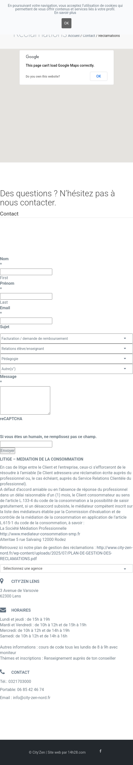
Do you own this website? (43, 76)
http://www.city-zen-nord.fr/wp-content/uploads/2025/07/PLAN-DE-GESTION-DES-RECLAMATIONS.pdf (66, 553)
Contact (89, 36)
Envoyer (8, 450)
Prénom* (7, 286)
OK (98, 76)
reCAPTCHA (11, 418)
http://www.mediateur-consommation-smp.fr (40, 534)
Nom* (4, 261)
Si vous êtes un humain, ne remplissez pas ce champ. (48, 436)
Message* (8, 379)
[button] (72, 89)
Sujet (4, 326)
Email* (5, 310)
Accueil (74, 36)
